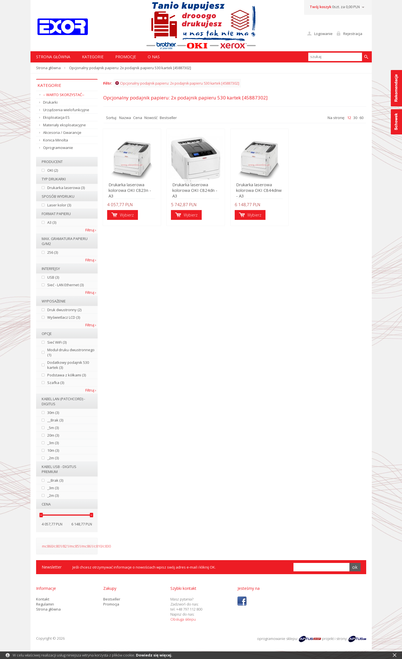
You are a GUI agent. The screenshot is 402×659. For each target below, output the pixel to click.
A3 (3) (51, 222)
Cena (137, 117)
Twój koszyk (320, 6)
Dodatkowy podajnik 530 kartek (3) (68, 365)
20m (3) (53, 435)
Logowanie (323, 33)
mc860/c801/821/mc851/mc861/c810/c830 (76, 546)
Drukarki (50, 102)
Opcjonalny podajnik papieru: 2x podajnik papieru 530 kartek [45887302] (177, 83)
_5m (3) (53, 427)
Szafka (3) (55, 382)
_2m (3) (53, 457)
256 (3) (52, 252)
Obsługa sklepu (183, 619)
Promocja (111, 604)
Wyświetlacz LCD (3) (63, 317)
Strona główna (48, 67)
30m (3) (53, 412)
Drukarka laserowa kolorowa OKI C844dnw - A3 (267, 190)
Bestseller (168, 117)
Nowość (150, 117)
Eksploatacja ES (56, 117)
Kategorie (93, 56)
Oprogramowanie (58, 147)
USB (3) (53, 277)
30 (355, 117)
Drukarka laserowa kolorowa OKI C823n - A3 (133, 193)
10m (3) (53, 450)
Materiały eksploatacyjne (64, 124)
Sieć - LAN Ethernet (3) (65, 284)
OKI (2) (52, 170)
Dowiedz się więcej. (154, 655)
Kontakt (42, 599)
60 (361, 117)
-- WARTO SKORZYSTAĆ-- (63, 94)
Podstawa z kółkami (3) (66, 375)
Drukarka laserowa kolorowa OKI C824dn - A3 (198, 190)
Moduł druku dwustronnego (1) (71, 352)
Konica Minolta (55, 140)
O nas (154, 56)
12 (349, 117)
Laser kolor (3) (59, 205)
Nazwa (125, 117)
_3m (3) (53, 442)
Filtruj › (90, 229)
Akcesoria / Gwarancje (62, 132)
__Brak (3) (55, 420)
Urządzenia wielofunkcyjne (66, 109)
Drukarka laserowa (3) (66, 187)
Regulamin (45, 604)
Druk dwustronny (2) (64, 309)
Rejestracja (352, 33)
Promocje (125, 56)
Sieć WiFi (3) (57, 342)
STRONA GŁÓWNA (53, 56)
